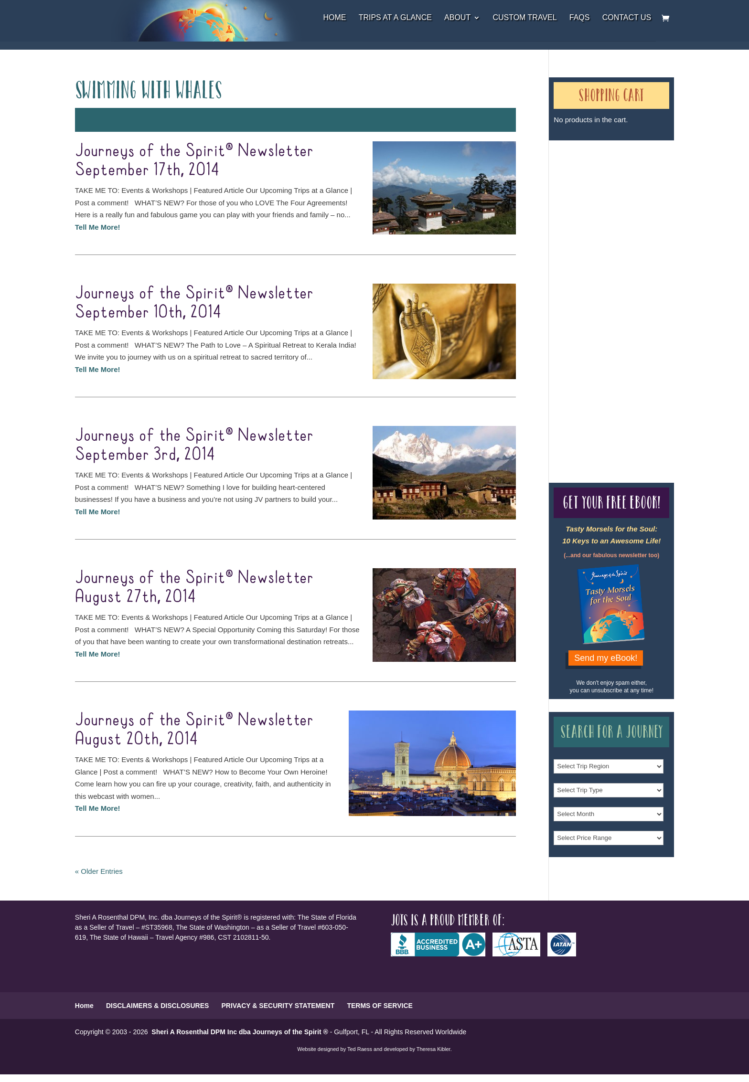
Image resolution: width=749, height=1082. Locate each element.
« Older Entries (99, 871)
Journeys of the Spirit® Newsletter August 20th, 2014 (194, 730)
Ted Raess (359, 1049)
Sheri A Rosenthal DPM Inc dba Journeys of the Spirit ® (239, 1032)
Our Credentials (574, 294)
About (457, 17)
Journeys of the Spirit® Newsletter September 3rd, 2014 (194, 445)
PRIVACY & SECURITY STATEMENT (278, 1005)
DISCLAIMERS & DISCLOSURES (157, 1005)
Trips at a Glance (395, 17)
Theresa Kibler (433, 1049)
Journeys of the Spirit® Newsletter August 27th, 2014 (194, 587)
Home (334, 17)
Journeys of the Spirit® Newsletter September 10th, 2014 (194, 303)
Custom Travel (524, 17)
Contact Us (627, 17)
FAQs (579, 17)
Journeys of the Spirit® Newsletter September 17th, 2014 (194, 160)
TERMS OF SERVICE (379, 1005)
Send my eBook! (605, 658)
